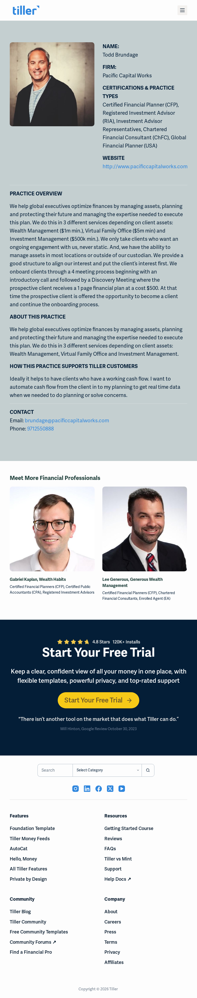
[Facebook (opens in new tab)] (98, 788)
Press (110, 932)
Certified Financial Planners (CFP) (37, 586)
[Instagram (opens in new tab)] (75, 788)
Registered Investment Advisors (68, 592)
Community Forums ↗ (33, 942)
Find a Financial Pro (31, 952)
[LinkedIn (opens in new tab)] (87, 788)
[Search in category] (107, 770)
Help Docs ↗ (117, 879)
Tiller (114, 989)
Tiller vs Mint (118, 859)
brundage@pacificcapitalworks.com (67, 420)
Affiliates (114, 962)
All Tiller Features (28, 869)
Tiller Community (28, 922)
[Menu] (182, 10)
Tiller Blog (20, 912)
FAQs (110, 849)
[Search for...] (54, 770)
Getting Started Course (128, 828)
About (110, 912)
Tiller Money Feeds (30, 839)
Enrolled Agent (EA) (154, 598)
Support (113, 869)
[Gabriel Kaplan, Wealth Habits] (52, 529)
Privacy (112, 952)
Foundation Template (32, 828)
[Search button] (148, 770)
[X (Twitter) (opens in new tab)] (110, 788)
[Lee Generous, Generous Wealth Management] (144, 529)
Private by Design (28, 879)
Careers (112, 922)
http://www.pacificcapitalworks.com (145, 166)
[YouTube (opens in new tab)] (122, 788)
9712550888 (40, 428)
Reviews (113, 839)
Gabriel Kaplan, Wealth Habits (38, 579)
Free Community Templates (39, 932)
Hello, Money (23, 859)
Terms (110, 942)
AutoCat (18, 849)
